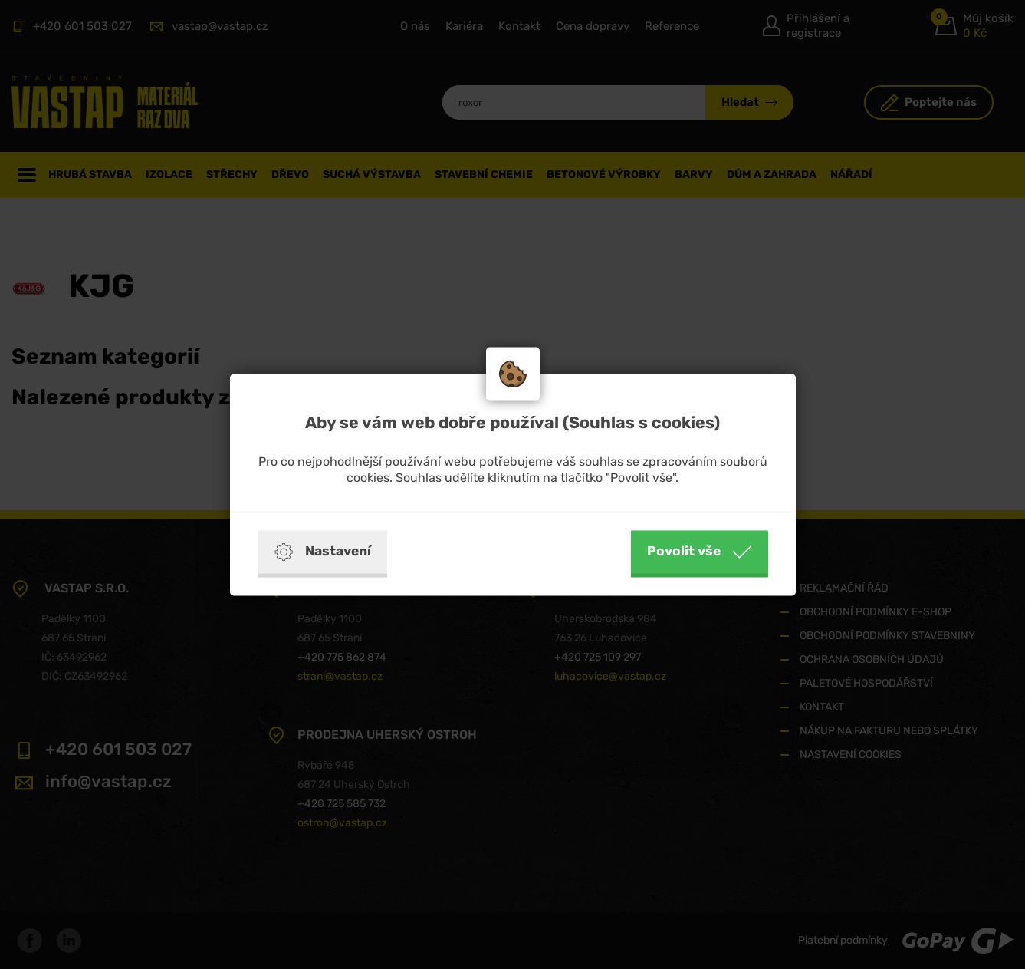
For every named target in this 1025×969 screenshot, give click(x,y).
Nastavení (322, 552)
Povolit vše (699, 552)
